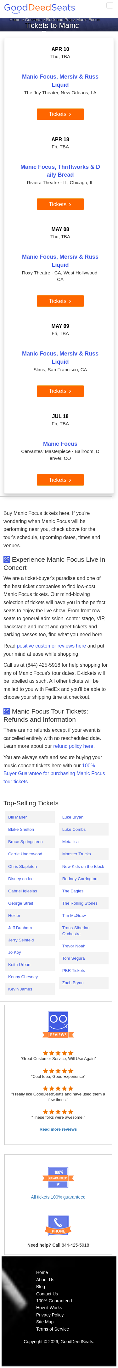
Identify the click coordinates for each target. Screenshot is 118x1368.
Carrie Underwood (25, 854)
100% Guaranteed (54, 1300)
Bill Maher (17, 817)
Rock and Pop (59, 19)
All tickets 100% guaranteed (58, 1197)
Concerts (33, 19)
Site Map (44, 1321)
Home (14, 19)
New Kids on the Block (83, 866)
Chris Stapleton (22, 866)
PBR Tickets (73, 970)
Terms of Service (52, 1329)
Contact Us (47, 1293)
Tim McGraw (74, 915)
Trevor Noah (74, 946)
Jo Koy (14, 952)
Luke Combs (74, 829)
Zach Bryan (73, 982)
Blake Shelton (21, 829)
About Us (45, 1279)
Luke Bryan (72, 817)
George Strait (20, 903)
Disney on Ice (21, 878)
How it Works (49, 1307)
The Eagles (72, 891)
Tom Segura (73, 958)
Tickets (60, 114)
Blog (40, 1286)
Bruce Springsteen (25, 841)
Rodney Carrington (80, 878)
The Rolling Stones (80, 903)
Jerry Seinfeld (21, 940)
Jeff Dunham (20, 927)
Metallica (70, 841)
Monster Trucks (76, 854)
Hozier (14, 915)
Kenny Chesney (23, 976)
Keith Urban (19, 964)
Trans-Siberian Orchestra (76, 930)
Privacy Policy (50, 1314)
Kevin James (20, 989)
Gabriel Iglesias (22, 891)
